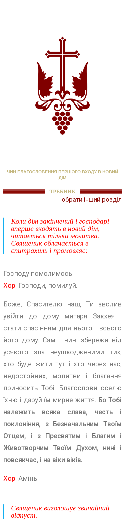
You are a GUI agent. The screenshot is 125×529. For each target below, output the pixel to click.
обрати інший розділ (92, 199)
